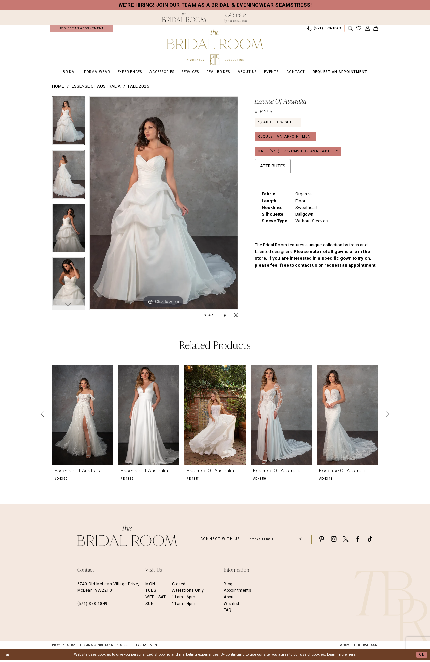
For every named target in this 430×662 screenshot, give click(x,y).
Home (58, 88)
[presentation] (82, 416)
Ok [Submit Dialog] (421, 656)
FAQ (227, 612)
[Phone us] (323, 29)
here (351, 656)
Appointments (237, 592)
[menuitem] (81, 29)
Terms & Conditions (96, 647)
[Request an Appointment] (81, 29)
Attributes (272, 168)
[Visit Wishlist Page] (358, 29)
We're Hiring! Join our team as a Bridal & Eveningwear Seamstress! (215, 5)
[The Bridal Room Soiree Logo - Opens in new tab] (235, 17)
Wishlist (231, 605)
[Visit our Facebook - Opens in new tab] (358, 541)
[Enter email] (275, 541)
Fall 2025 (138, 88)
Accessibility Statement (138, 647)
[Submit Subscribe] (300, 541)
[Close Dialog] (7, 656)
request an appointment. (350, 267)
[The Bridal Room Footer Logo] (127, 537)
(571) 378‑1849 (92, 605)
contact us (306, 267)
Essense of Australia (96, 88)
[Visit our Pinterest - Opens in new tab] (321, 541)
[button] (367, 29)
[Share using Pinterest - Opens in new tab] (224, 317)
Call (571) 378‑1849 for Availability (298, 153)
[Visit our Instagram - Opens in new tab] (334, 541)
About (229, 599)
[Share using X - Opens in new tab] (236, 317)
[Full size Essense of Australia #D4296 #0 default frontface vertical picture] (164, 205)
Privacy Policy (64, 647)
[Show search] (350, 29)
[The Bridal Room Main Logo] (215, 47)
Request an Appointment (285, 139)
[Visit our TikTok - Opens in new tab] (370, 541)
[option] (68, 125)
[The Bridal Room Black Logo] (184, 17)
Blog (228, 586)
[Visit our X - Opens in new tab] (346, 541)
